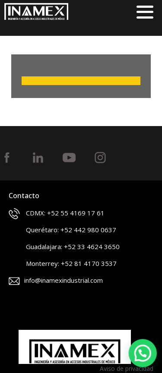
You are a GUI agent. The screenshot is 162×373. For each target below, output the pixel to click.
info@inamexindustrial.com (56, 280)
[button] (143, 353)
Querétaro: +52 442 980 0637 (62, 230)
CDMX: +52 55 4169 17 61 (57, 213)
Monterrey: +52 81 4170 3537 (63, 264)
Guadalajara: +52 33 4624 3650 (64, 247)
